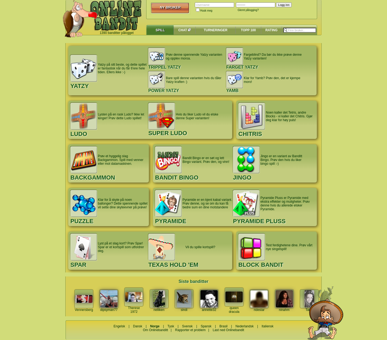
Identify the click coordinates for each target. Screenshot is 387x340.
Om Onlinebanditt (155, 330)
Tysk (170, 326)
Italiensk (267, 326)
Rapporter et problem (190, 330)
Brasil (224, 326)
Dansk (137, 326)
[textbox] (299, 30)
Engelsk (119, 326)
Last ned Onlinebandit (228, 330)
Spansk (206, 326)
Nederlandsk (244, 326)
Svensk (187, 326)
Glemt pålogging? (248, 10)
